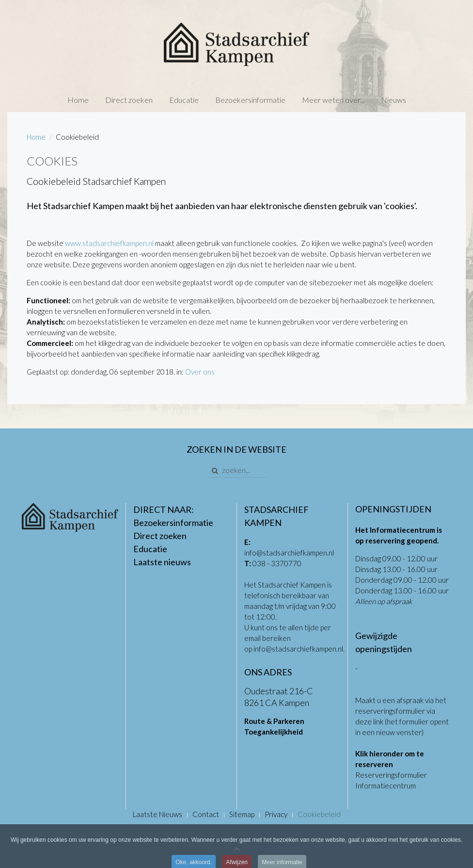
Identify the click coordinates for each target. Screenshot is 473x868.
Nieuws (393, 99)
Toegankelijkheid (273, 731)
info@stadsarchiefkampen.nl (289, 552)
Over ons (200, 371)
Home (78, 99)
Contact (205, 814)
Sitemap (241, 814)
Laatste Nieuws (157, 814)
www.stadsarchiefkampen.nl (109, 243)
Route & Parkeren (274, 721)
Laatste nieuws (162, 562)
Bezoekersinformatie (250, 99)
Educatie (184, 99)
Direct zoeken (129, 99)
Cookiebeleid (319, 814)
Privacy (276, 814)
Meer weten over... (333, 99)
